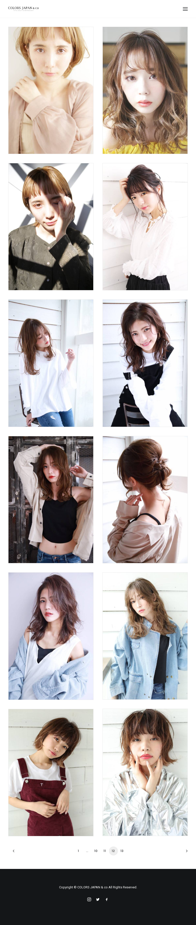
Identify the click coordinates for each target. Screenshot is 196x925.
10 (96, 851)
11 (104, 851)
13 (122, 851)
